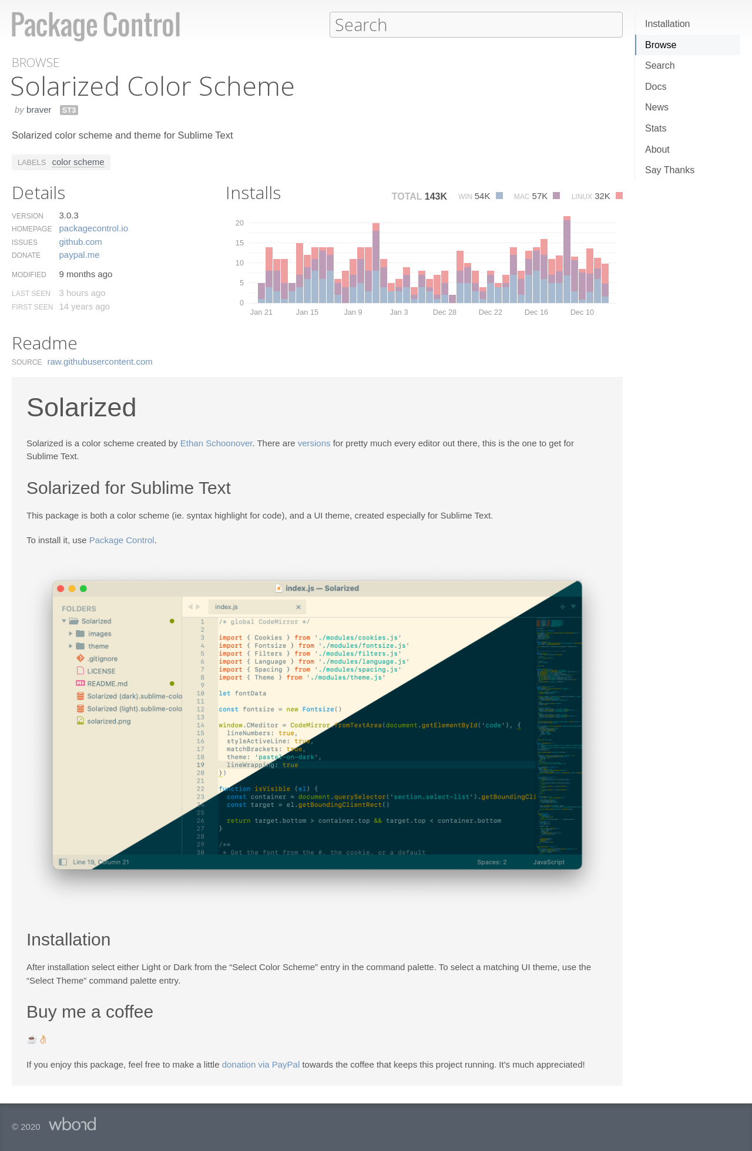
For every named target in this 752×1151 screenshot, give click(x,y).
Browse (660, 45)
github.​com (80, 241)
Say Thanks (669, 170)
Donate (26, 255)
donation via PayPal (261, 1064)
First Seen (32, 306)
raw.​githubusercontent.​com (100, 361)
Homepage (32, 228)
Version (27, 215)
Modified (29, 274)
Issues (25, 242)
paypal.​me (79, 254)
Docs (655, 87)
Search (660, 65)
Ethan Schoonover (216, 442)
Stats (655, 128)
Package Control (122, 539)
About (657, 149)
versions (314, 442)
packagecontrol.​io (93, 228)
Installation (667, 24)
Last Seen (31, 293)
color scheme (78, 161)
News (657, 107)
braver (39, 109)
